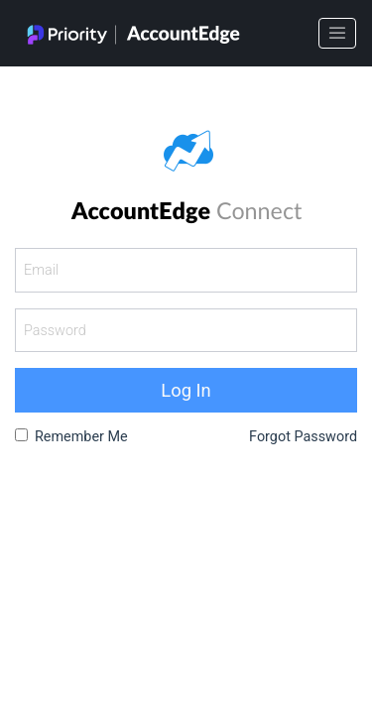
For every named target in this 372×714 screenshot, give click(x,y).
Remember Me (81, 436)
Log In (185, 390)
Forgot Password (303, 436)
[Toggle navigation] (337, 34)
